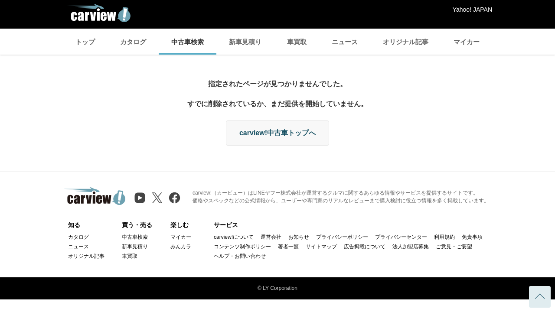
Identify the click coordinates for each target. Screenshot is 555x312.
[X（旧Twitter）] (157, 198)
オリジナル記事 (405, 42)
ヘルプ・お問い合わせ (240, 256)
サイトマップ (321, 247)
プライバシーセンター (401, 237)
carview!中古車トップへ (277, 132)
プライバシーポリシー (342, 237)
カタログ (133, 42)
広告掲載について (364, 247)
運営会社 (271, 237)
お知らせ (298, 237)
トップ (85, 42)
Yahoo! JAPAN (472, 9)
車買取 (297, 42)
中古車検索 (187, 42)
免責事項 (472, 237)
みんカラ (180, 247)
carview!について (234, 237)
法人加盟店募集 (410, 247)
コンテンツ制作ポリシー (242, 247)
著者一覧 (288, 247)
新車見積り (245, 42)
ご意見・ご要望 (454, 247)
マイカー (467, 42)
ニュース (345, 42)
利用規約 (444, 237)
